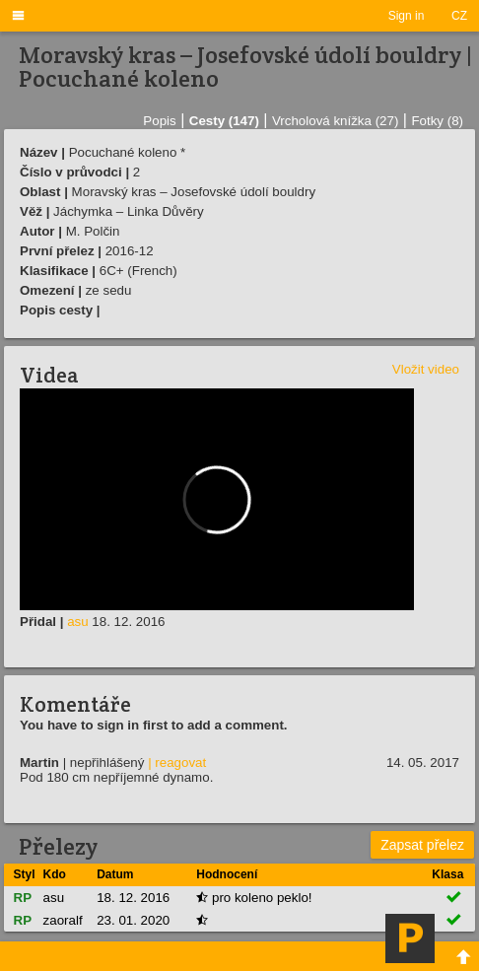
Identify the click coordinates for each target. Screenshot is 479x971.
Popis (159, 120)
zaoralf (63, 920)
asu (78, 621)
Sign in (406, 16)
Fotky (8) (437, 120)
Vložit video (425, 369)
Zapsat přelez (422, 845)
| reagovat (177, 762)
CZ (459, 16)
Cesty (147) (224, 120)
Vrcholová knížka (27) (335, 120)
